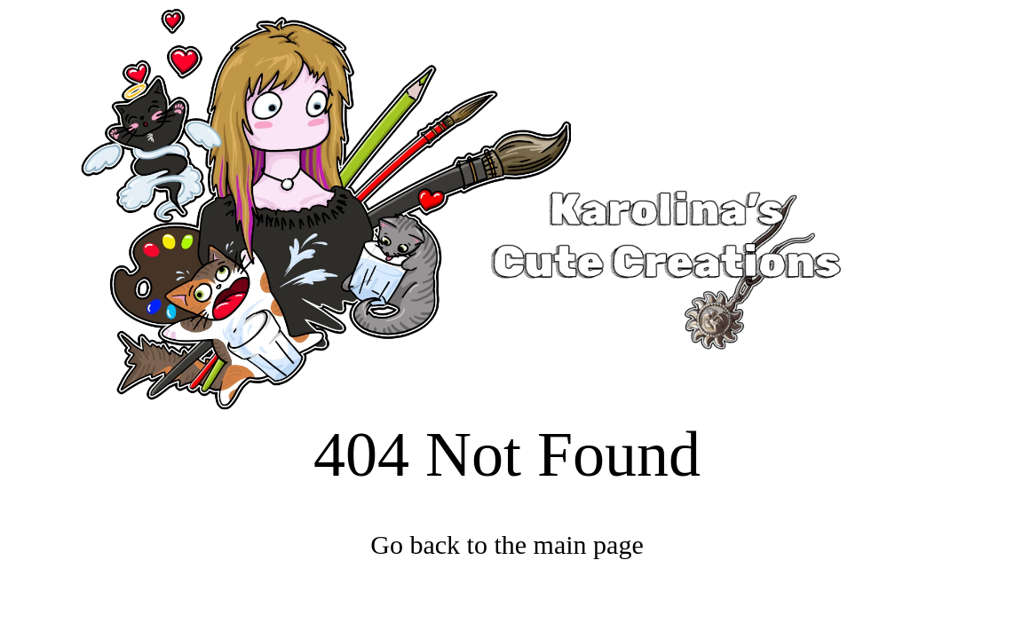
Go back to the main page (506, 544)
